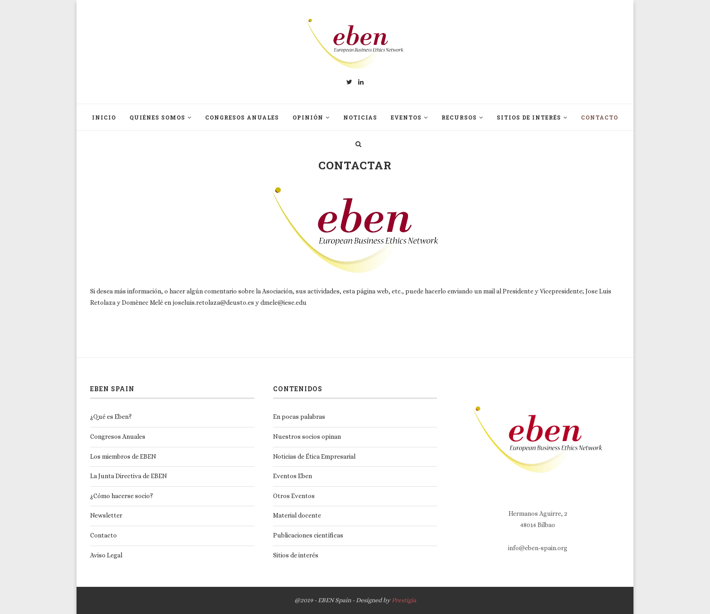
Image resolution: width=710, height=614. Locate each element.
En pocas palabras (299, 416)
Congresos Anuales (242, 117)
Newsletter (106, 515)
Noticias (360, 117)
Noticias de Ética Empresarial (314, 456)
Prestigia (404, 600)
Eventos (406, 117)
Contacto (599, 117)
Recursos (459, 117)
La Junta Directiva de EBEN (128, 476)
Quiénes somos (157, 117)
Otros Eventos (294, 495)
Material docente (297, 515)
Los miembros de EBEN (123, 456)
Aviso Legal (106, 555)
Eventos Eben (292, 476)
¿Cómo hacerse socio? (121, 495)
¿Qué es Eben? (111, 416)
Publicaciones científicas (308, 535)
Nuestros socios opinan (307, 436)
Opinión (308, 117)
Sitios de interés (529, 117)
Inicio (104, 117)
